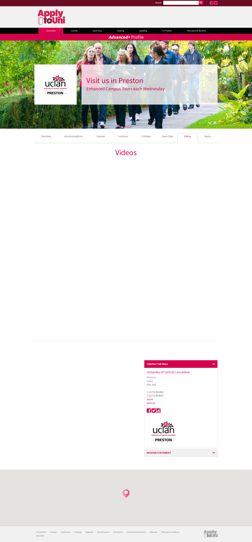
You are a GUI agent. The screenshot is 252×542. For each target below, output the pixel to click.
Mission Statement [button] (181, 452)
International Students (196, 30)
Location (123, 136)
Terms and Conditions (170, 532)
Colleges (146, 136)
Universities (51, 30)
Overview (46, 136)
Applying (143, 30)
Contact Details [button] (181, 364)
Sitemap (153, 532)
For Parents (167, 30)
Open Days (97, 30)
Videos (187, 136)
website (151, 403)
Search (158, 3)
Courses (74, 30)
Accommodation (73, 136)
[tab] (181, 364)
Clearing (120, 30)
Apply (208, 136)
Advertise (40, 535)
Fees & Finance (103, 532)
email (150, 399)
